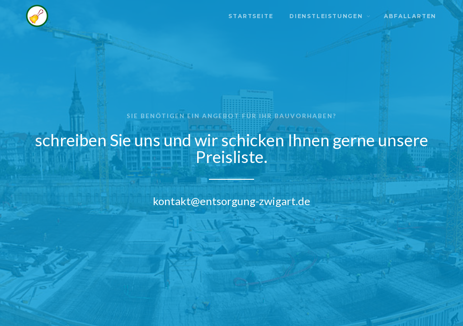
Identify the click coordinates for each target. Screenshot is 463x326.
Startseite (250, 16)
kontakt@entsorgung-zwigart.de (231, 200)
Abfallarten (410, 16)
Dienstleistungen (326, 16)
